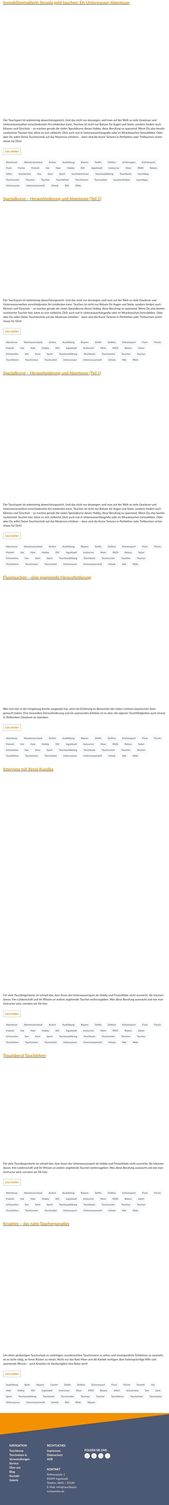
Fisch (9, 167)
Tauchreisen (81, 179)
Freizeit (35, 167)
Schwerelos (25, 173)
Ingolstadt (96, 167)
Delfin (98, 162)
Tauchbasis (125, 173)
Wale (78, 185)
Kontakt (14, 1476)
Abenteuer (11, 162)
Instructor (114, 167)
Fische (21, 167)
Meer (128, 167)
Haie (58, 167)
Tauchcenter (12, 179)
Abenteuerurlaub (33, 162)
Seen (50, 173)
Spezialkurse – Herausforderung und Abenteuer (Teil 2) (52, 198)
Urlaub (54, 185)
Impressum (54, 1450)
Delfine (112, 162)
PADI (141, 167)
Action (52, 162)
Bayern (85, 162)
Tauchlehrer (62, 179)
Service (13, 1463)
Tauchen (30, 179)
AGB (50, 1459)
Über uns (15, 1467)
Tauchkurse (16, 1450)
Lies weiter (12, 151)
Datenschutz (55, 1455)
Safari (9, 173)
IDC (83, 167)
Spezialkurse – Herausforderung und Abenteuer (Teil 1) (52, 372)
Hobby (70, 167)
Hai (47, 167)
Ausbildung (68, 162)
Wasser (91, 1402)
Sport (62, 173)
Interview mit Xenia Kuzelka (28, 769)
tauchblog (143, 173)
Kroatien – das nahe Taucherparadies (36, 1223)
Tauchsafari (100, 179)
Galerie (13, 1480)
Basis (27, 1384)
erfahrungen (128, 162)
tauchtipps (142, 179)
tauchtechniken (121, 179)
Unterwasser (13, 185)
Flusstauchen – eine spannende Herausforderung (47, 577)
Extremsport (148, 162)
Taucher (45, 179)
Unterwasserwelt (35, 185)
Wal (67, 185)
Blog (12, 1471)
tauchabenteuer (80, 173)
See (39, 173)
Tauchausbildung (104, 173)
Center (54, 1384)
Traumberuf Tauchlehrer (24, 1055)
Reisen (153, 167)
